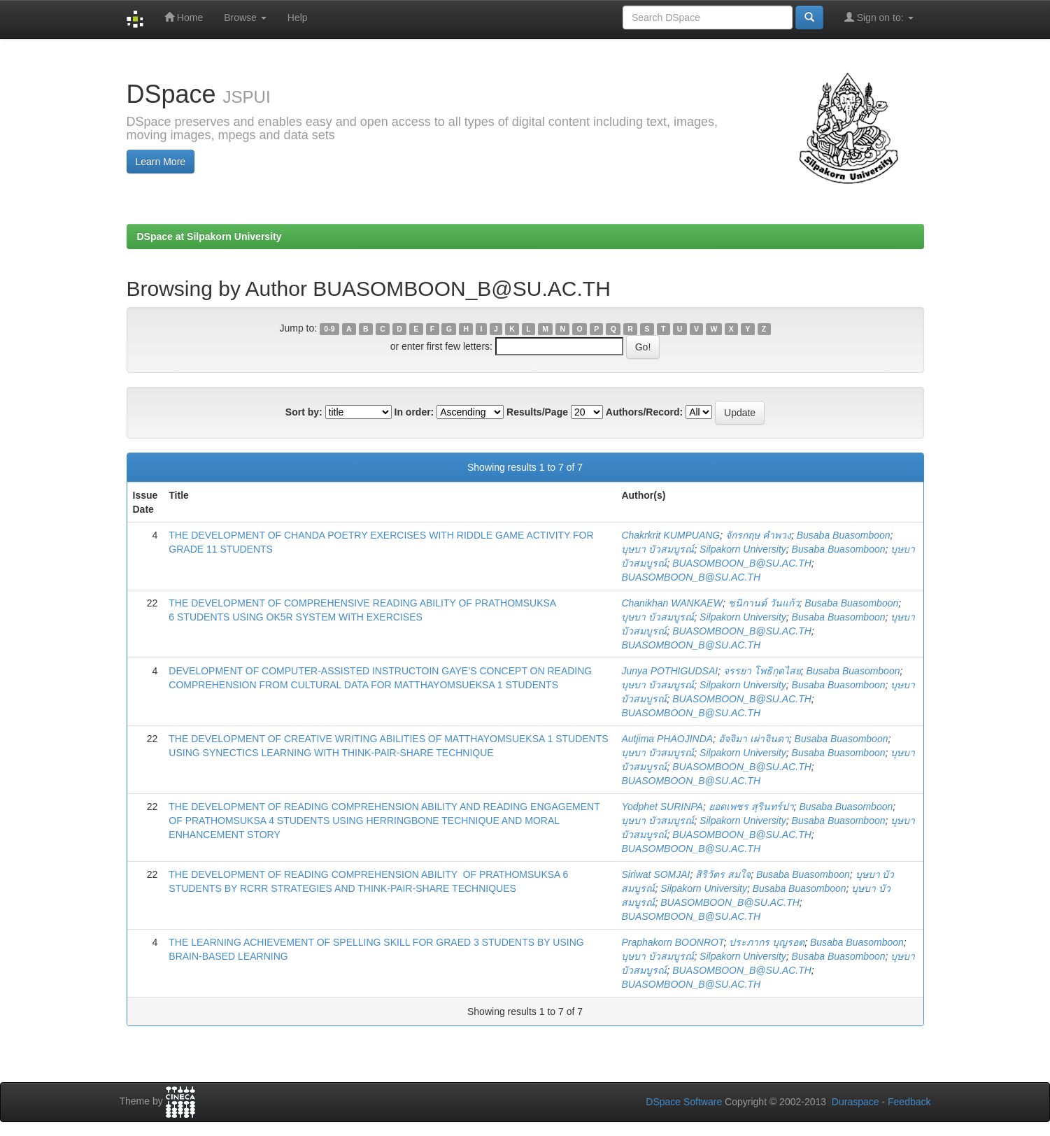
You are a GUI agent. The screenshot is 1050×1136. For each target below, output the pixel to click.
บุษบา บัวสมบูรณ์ (657, 549)
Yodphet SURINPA (661, 806)
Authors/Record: (644, 412)
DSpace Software (684, 1101)
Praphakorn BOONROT (672, 942)
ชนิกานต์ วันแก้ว (764, 603)
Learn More (161, 161)
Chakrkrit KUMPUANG (670, 535)
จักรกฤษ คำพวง (758, 535)
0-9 (329, 329)
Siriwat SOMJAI (655, 874)
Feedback (909, 1101)
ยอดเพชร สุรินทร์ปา (751, 806)
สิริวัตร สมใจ (723, 874)
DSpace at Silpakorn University (209, 236)
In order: (414, 412)
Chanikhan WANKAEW (671, 603)
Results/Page (537, 412)
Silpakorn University (743, 549)
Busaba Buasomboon (844, 535)
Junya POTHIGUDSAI (669, 670)
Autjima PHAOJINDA (667, 738)
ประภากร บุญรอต (766, 942)
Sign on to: (879, 17)
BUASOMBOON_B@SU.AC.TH (741, 563)
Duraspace (855, 1101)
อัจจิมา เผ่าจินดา (753, 738)
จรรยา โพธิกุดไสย (762, 670)
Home (183, 17)
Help (298, 17)
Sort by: (303, 412)
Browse (245, 17)
